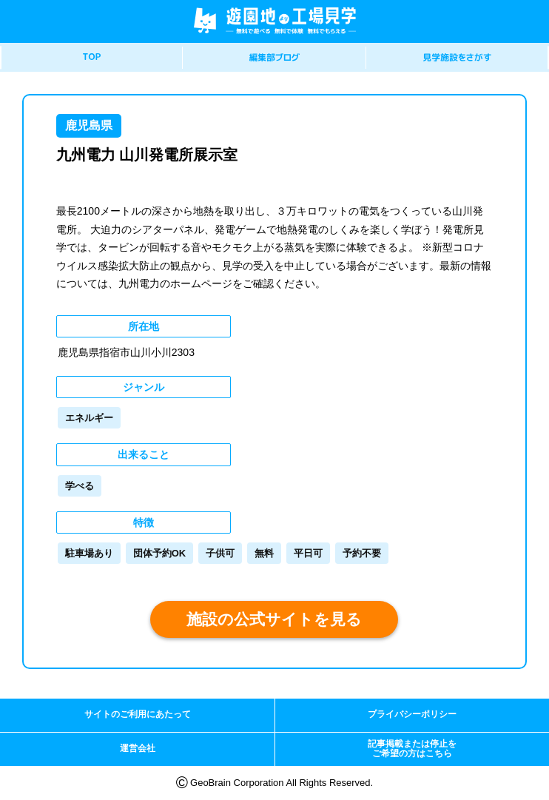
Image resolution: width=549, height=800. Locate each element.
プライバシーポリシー (412, 714)
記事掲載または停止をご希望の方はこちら (412, 749)
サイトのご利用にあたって (137, 714)
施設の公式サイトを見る (274, 619)
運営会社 (137, 748)
